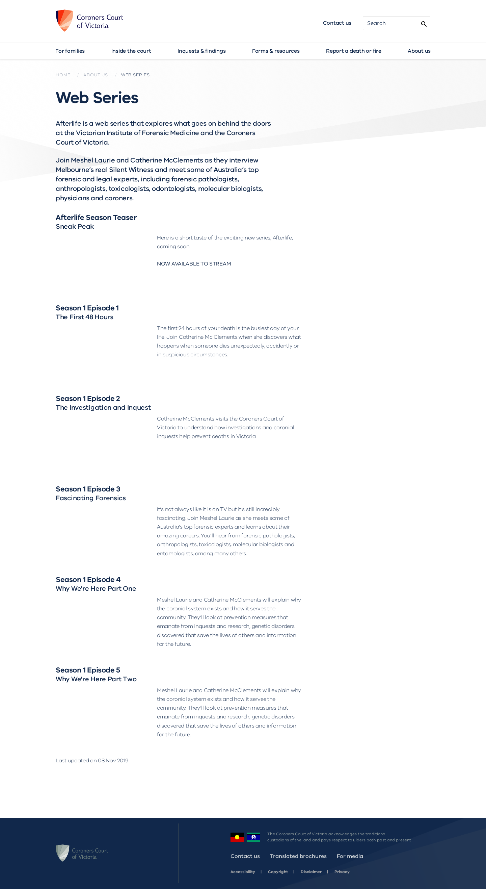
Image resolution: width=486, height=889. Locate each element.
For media (350, 856)
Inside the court (131, 51)
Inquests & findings (201, 51)
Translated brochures (298, 856)
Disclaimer (311, 871)
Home (63, 75)
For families (70, 51)
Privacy (342, 871)
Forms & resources (276, 51)
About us (419, 51)
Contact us (337, 23)
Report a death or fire (353, 51)
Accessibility (243, 871)
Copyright (278, 871)
